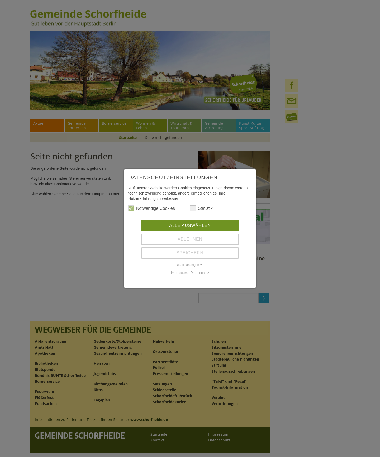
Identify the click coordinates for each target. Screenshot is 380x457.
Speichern (190, 253)
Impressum (179, 273)
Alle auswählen (190, 225)
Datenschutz (199, 273)
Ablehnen (190, 239)
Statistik (201, 208)
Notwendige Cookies (151, 208)
